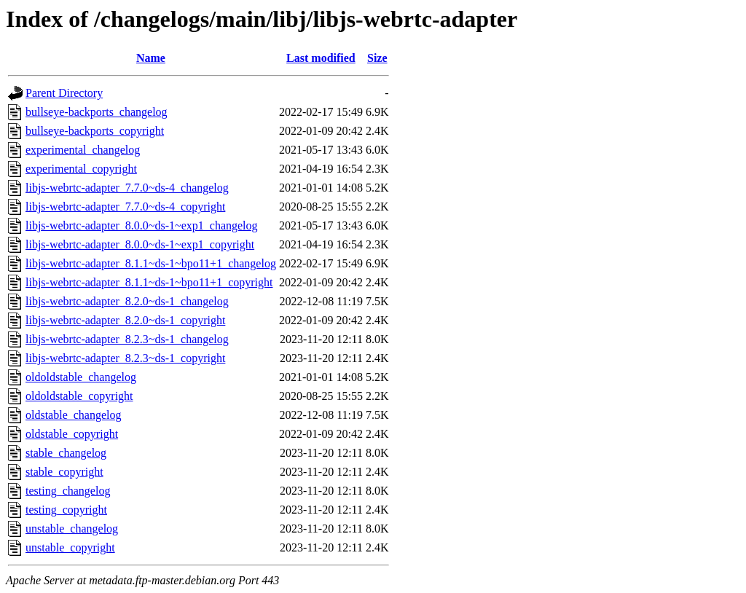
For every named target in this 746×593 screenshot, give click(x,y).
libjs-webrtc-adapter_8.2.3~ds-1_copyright (125, 358)
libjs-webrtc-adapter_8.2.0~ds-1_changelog (127, 301)
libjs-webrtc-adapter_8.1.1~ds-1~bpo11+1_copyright (148, 282)
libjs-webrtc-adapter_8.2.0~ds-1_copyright (125, 320)
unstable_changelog (71, 528)
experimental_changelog (82, 150)
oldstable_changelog (73, 415)
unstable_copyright (70, 547)
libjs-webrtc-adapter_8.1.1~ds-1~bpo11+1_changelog (150, 263)
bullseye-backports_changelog (96, 112)
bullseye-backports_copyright (94, 131)
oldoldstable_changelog (80, 377)
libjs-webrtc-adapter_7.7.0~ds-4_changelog (127, 187)
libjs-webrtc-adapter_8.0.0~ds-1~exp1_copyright (139, 244)
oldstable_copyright (71, 434)
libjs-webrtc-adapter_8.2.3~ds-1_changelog (127, 339)
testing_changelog (67, 490)
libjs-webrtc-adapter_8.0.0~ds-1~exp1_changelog (141, 225)
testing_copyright (66, 509)
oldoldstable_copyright (79, 396)
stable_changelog (65, 453)
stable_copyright (64, 472)
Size (377, 58)
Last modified (321, 58)
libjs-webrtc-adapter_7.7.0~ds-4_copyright (125, 206)
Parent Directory (64, 93)
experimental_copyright (81, 168)
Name (150, 58)
